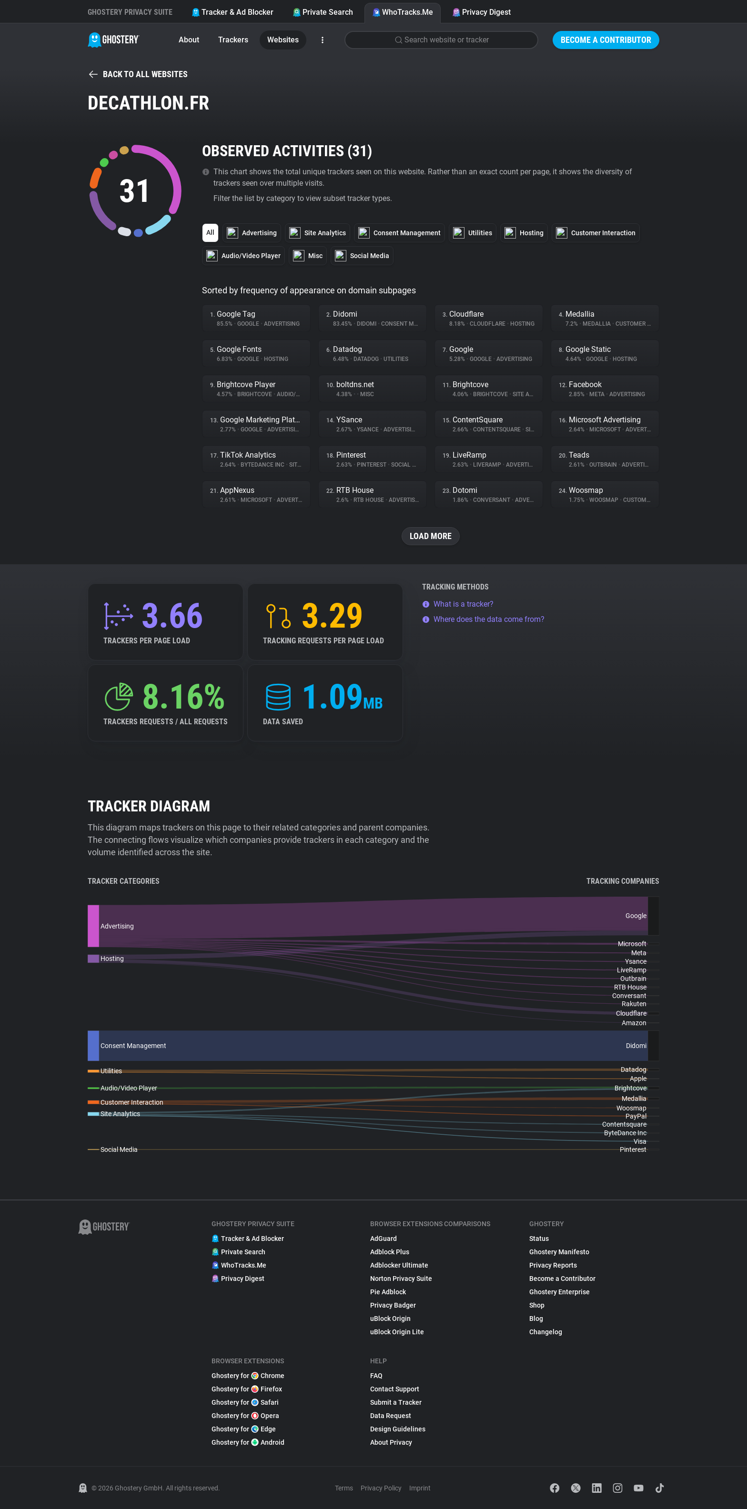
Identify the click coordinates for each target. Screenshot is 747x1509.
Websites (283, 39)
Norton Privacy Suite (401, 1278)
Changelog (545, 1332)
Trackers (233, 39)
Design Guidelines (397, 1429)
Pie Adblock (388, 1292)
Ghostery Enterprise (559, 1292)
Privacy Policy (381, 1488)
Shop (537, 1305)
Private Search (323, 12)
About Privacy (391, 1442)
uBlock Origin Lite (397, 1332)
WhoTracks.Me (402, 12)
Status (539, 1238)
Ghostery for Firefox (247, 1389)
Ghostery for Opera (245, 1415)
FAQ (376, 1375)
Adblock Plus (389, 1252)
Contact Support (394, 1389)
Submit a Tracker (396, 1402)
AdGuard (383, 1238)
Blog (536, 1318)
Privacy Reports (553, 1265)
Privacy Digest (481, 12)
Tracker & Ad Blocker (232, 12)
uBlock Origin (390, 1318)
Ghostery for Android (248, 1442)
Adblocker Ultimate (399, 1265)
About (189, 39)
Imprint (420, 1488)
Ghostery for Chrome (248, 1375)
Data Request (390, 1415)
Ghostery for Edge (244, 1429)
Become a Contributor (606, 40)
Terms (344, 1488)
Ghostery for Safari (245, 1402)
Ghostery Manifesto (559, 1252)
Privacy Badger (393, 1305)
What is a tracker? (458, 604)
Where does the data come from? (483, 619)
